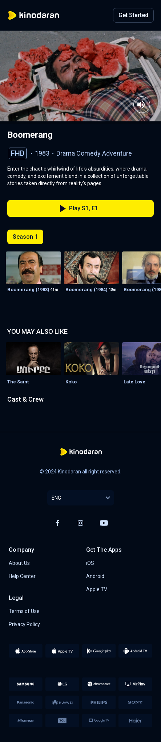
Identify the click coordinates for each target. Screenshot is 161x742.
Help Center (22, 576)
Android (95, 576)
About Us (19, 563)
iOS (90, 563)
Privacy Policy (24, 624)
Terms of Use (24, 611)
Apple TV (96, 589)
